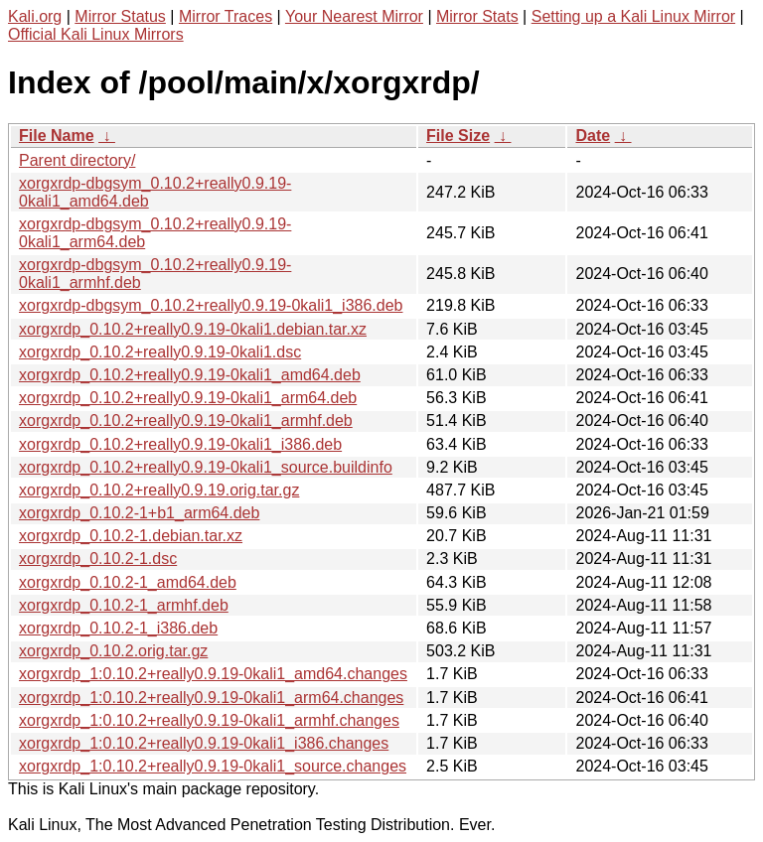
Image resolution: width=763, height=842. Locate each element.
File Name (56, 135)
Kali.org (35, 16)
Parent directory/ (77, 160)
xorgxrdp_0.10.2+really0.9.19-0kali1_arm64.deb (188, 397)
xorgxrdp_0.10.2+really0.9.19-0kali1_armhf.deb (186, 420)
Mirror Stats (477, 16)
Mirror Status (120, 16)
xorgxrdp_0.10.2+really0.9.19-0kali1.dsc (160, 352)
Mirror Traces (225, 16)
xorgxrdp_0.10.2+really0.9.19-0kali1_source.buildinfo (205, 467)
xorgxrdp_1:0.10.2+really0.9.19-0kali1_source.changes (212, 766)
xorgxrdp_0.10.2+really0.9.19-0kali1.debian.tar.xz (193, 329)
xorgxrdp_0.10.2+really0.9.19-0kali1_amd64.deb (190, 374)
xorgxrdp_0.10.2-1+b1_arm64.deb (139, 512)
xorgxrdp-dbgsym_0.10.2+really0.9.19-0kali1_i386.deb (210, 305)
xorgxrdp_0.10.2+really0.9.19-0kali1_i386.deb (180, 444)
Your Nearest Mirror (354, 16)
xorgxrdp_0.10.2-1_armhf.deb (124, 605)
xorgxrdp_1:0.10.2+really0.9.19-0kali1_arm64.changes (211, 697)
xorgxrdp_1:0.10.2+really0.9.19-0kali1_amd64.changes (213, 673)
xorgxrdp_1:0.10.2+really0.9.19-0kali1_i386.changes (203, 743)
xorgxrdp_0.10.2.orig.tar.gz (113, 650)
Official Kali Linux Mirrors (96, 34)
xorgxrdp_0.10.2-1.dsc (98, 558)
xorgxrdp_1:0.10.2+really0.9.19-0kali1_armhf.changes (209, 720)
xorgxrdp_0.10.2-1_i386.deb (118, 628)
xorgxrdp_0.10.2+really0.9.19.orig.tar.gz (159, 490)
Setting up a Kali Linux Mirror (633, 16)
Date (592, 135)
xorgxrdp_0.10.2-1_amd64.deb (127, 582)
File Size (458, 135)
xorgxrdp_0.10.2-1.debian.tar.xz (130, 535)
